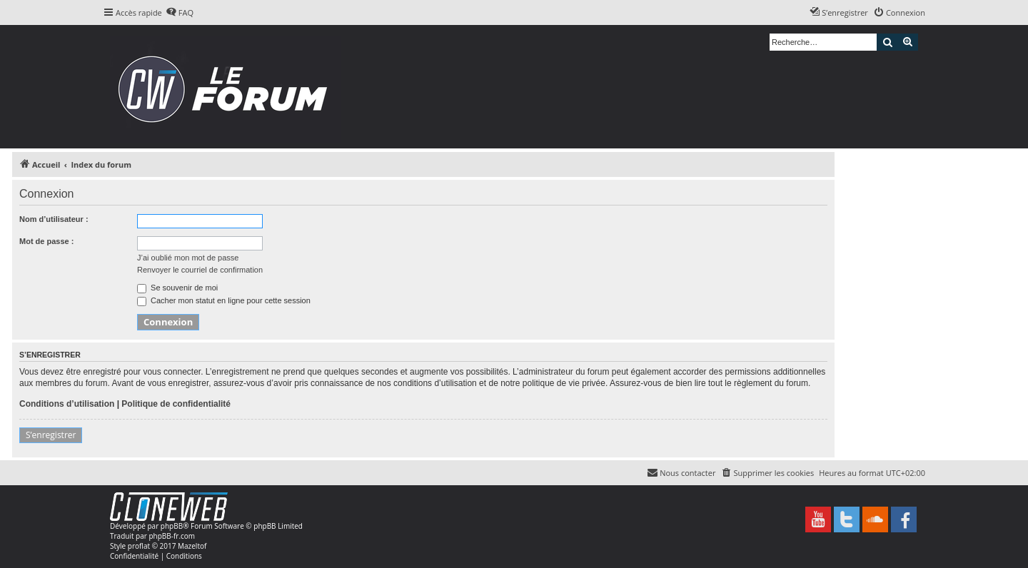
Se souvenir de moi (177, 287)
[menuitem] (179, 12)
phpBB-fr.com (171, 536)
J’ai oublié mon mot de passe (187, 257)
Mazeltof (192, 546)
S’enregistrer (51, 435)
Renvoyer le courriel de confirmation (200, 269)
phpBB (172, 526)
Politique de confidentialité (176, 404)
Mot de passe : (46, 241)
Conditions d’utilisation (66, 404)
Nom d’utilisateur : (54, 219)
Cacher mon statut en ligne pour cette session (224, 300)
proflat (139, 546)
